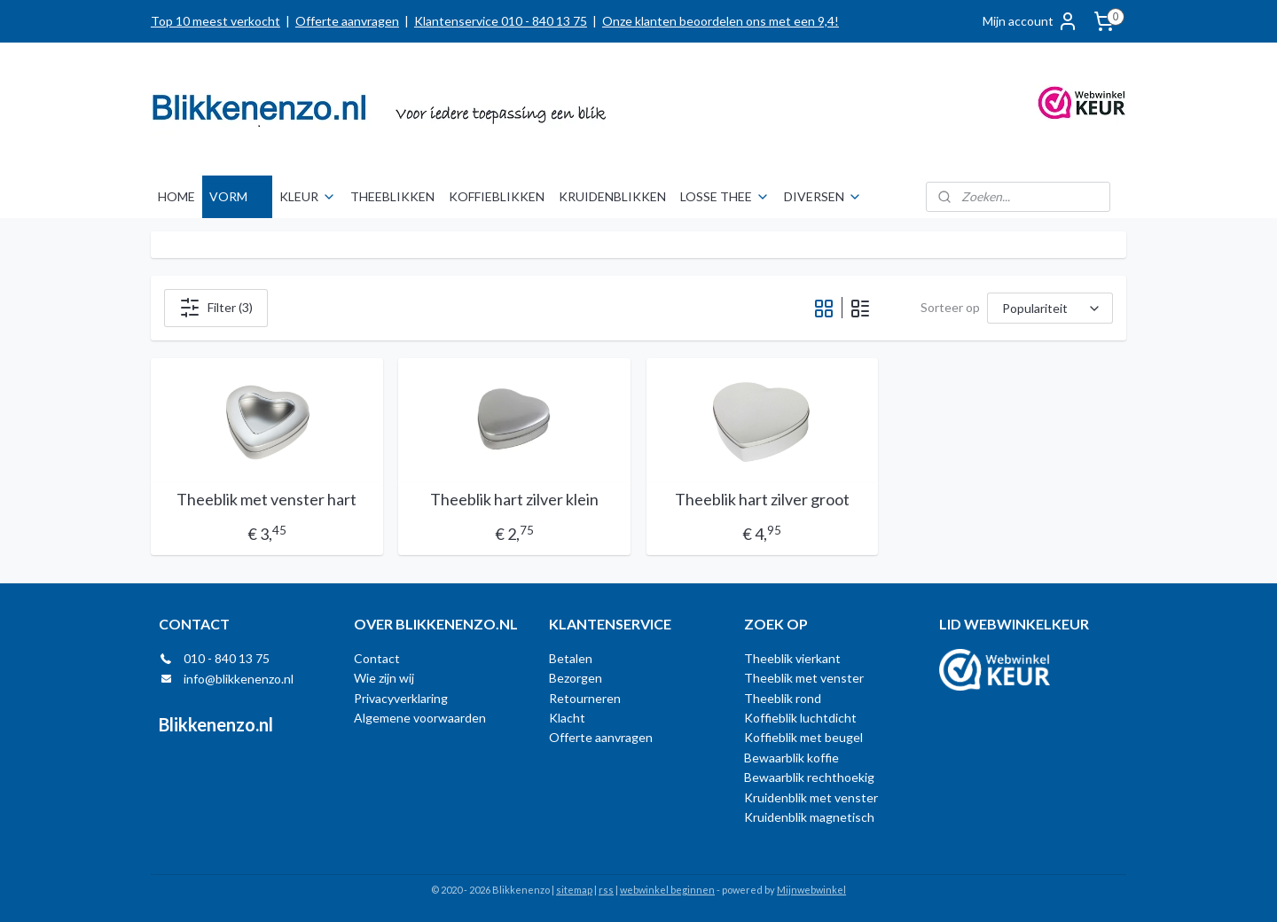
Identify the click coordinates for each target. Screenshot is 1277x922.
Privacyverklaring (401, 698)
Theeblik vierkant (792, 658)
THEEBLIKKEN (392, 196)
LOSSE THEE (725, 196)
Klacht (567, 717)
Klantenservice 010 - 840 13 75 (500, 20)
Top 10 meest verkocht (215, 20)
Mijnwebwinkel (811, 889)
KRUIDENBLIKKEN (612, 196)
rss (606, 889)
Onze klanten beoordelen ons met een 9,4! (720, 20)
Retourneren (585, 698)
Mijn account (1030, 21)
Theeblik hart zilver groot (762, 499)
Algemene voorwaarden (420, 717)
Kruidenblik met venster (811, 797)
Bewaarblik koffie (791, 757)
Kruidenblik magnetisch (809, 816)
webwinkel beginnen (667, 889)
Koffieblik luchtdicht (800, 717)
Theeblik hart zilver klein (514, 499)
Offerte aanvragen (347, 20)
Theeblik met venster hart (266, 499)
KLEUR (307, 196)
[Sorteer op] (1050, 308)
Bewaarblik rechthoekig (809, 777)
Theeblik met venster (804, 677)
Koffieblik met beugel (803, 737)
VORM (237, 196)
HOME (176, 196)
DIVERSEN (823, 196)
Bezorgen (575, 677)
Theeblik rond (782, 698)
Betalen (570, 658)
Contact (377, 658)
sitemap (574, 889)
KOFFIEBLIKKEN (496, 196)
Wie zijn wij (384, 677)
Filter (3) (216, 307)
